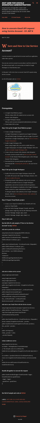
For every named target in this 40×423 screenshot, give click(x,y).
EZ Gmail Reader (16, 17)
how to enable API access (13, 178)
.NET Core (9, 399)
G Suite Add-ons (20, 399)
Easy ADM (4, 17)
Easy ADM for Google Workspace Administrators (16, 4)
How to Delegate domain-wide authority (24, 194)
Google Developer (24, 401)
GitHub (18, 79)
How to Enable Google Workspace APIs (17, 150)
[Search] (33, 3)
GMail (16, 401)
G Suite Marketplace (8, 401)
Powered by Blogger (20, 416)
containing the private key (22, 163)
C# (14, 399)
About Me (27, 17)
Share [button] (4, 404)
